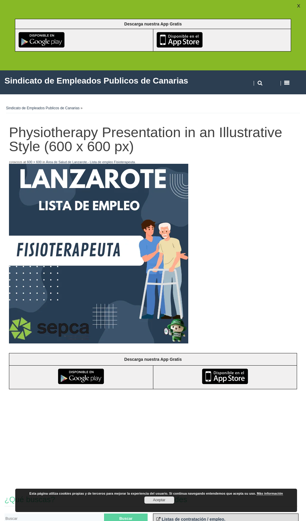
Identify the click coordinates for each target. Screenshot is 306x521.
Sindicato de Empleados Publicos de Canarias (42, 108)
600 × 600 (34, 162)
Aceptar (159, 500)
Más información (270, 493)
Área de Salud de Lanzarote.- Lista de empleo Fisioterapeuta (90, 162)
